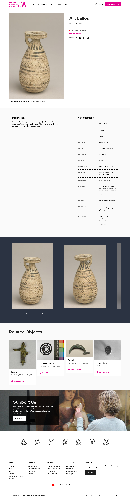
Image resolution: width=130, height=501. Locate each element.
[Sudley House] (92, 442)
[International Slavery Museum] (51, 442)
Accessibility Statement (113, 496)
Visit (33, 4)
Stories (49, 4)
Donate (30, 474)
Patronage (31, 471)
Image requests (52, 474)
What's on (41, 4)
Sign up (90, 472)
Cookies (101, 496)
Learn (65, 4)
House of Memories (53, 469)
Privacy (76, 496)
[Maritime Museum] (65, 442)
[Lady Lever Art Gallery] (106, 442)
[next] (40, 313)
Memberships (32, 466)
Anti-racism (51, 471)
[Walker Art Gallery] (78, 442)
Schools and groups (53, 466)
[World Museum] (37, 442)
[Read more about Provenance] (109, 191)
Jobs (10, 469)
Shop (70, 4)
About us (12, 466)
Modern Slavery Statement (88, 496)
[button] (35, 277)
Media (11, 471)
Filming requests (71, 471)
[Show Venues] (36, 4)
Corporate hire (71, 466)
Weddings (69, 474)
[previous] (14, 313)
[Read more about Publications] (109, 221)
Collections (57, 4)
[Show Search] (99, 4)
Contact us (12, 474)
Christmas (69, 469)
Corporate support (34, 469)
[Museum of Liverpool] (23, 442)
